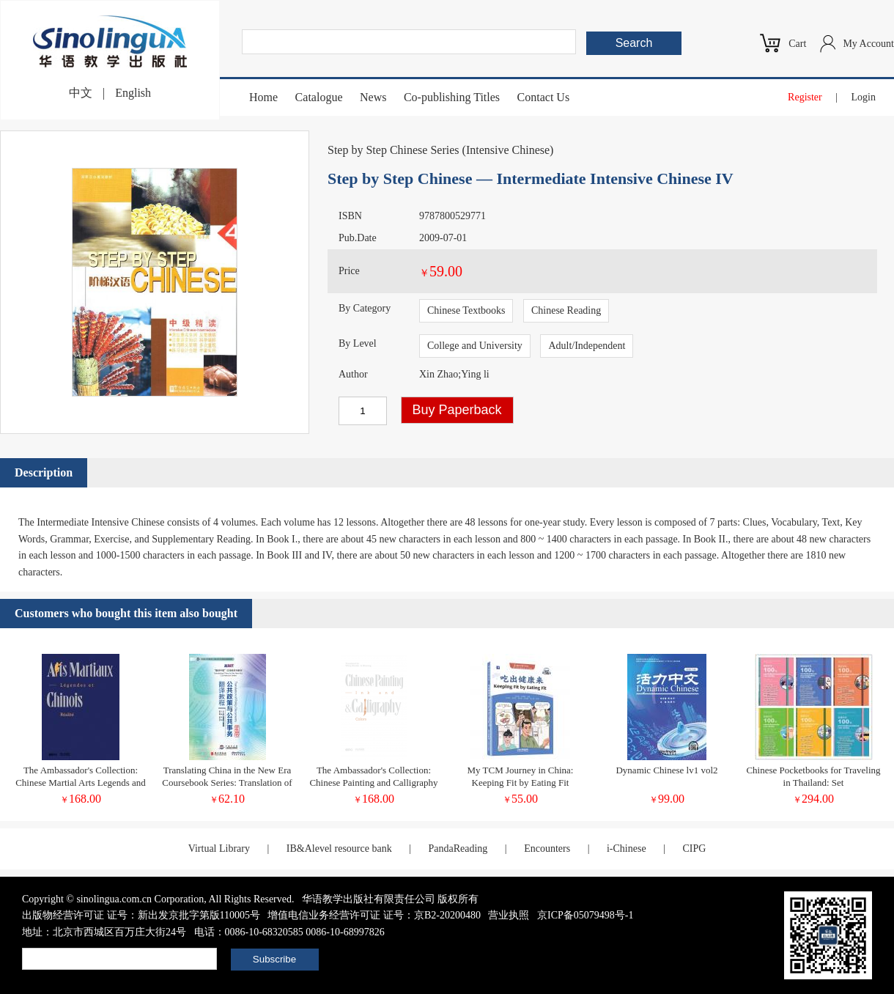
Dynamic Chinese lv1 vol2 (666, 770)
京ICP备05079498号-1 (585, 915)
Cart (797, 43)
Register (805, 97)
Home (263, 97)
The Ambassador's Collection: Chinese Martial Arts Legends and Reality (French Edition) (80, 782)
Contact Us (543, 97)
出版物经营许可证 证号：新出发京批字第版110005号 (141, 915)
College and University (474, 345)
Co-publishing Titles (452, 97)
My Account (868, 43)
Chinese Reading (566, 310)
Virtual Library (219, 848)
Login (863, 97)
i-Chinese (626, 848)
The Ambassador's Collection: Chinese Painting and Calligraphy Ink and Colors (373, 782)
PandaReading (457, 848)
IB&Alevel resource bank (339, 848)
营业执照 (508, 915)
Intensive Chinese (508, 150)
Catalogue (319, 97)
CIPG (694, 848)
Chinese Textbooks (466, 310)
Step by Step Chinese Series (393, 150)
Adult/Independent (586, 345)
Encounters (547, 848)
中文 (80, 92)
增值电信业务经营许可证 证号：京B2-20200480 (374, 915)
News (373, 97)
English (133, 92)
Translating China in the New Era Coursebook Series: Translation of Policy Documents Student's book (227, 782)
